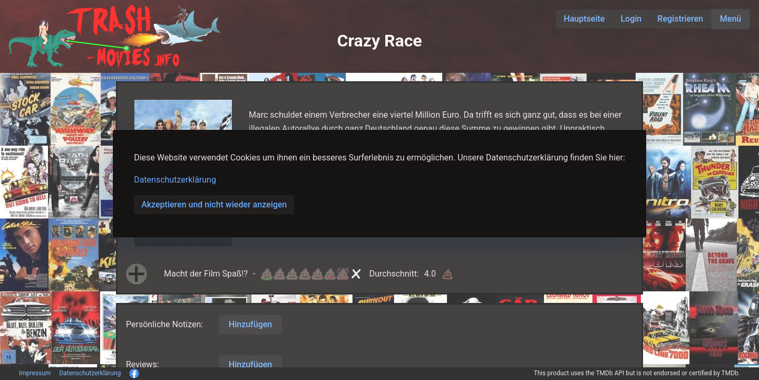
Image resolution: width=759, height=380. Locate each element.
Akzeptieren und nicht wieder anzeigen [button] (214, 205)
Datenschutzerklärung (175, 180)
